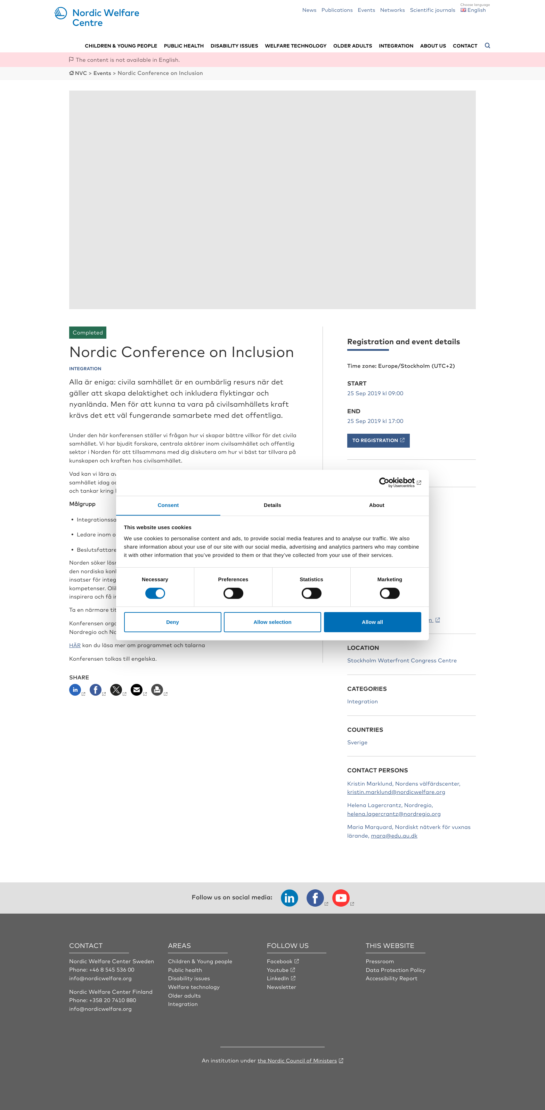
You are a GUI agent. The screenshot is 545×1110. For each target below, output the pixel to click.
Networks (392, 9)
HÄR (75, 644)
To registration (375, 439)
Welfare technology (296, 45)
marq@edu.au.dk (394, 834)
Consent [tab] (168, 505)
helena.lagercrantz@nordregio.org (394, 813)
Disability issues (234, 45)
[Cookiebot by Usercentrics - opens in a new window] (390, 482)
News (309, 9)
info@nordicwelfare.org (101, 977)
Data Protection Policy (396, 969)
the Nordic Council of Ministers (297, 1059)
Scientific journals (432, 9)
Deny (172, 622)
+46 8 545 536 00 (112, 969)
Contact (465, 45)
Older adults (352, 45)
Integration (396, 45)
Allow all (372, 622)
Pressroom (380, 960)
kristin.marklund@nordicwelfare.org (396, 791)
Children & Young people (201, 960)
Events (366, 9)
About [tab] (376, 505)
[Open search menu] (488, 45)
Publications (337, 9)
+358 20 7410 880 (113, 999)
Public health (184, 45)
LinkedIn (278, 977)
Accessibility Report (392, 977)
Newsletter (282, 986)
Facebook (280, 960)
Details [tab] (272, 505)
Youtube (278, 969)
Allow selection (272, 622)
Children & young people (121, 45)
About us (433, 45)
